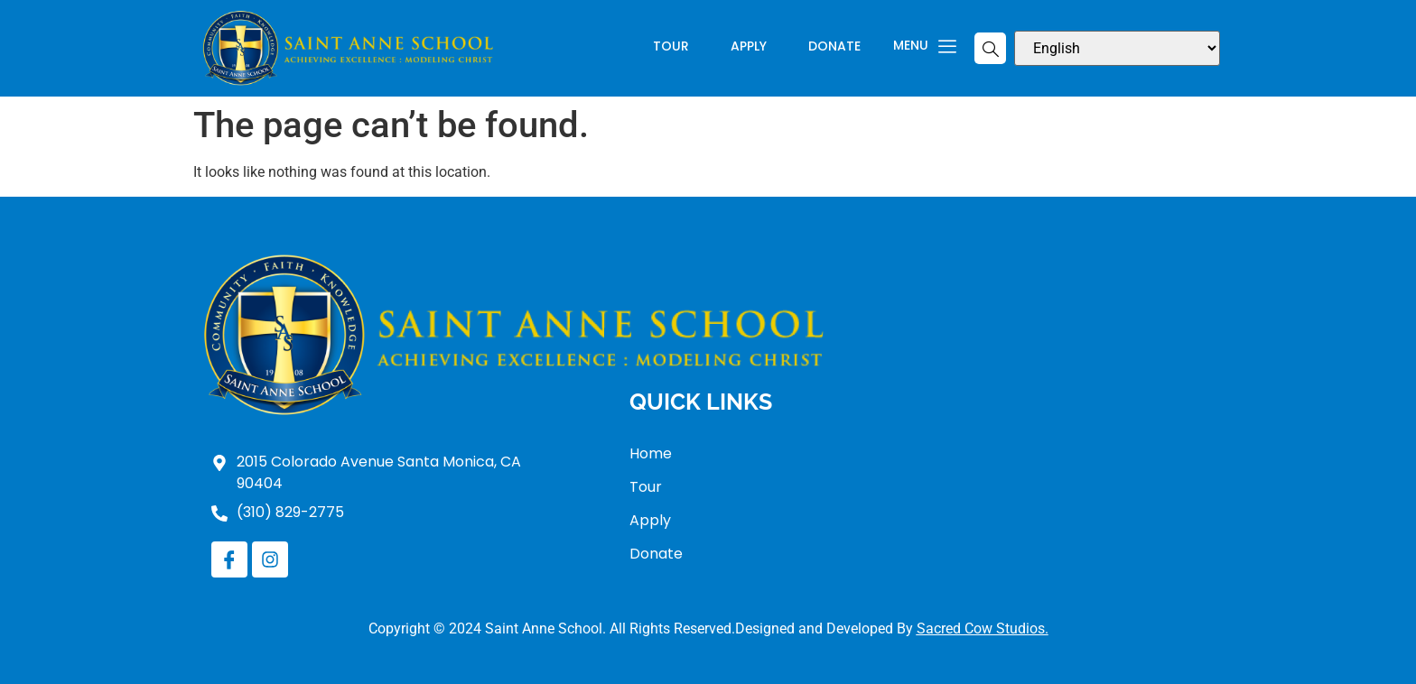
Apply (749, 47)
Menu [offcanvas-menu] (924, 46)
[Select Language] (1117, 48)
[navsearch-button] (990, 48)
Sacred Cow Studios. (982, 628)
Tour (671, 47)
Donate (834, 47)
